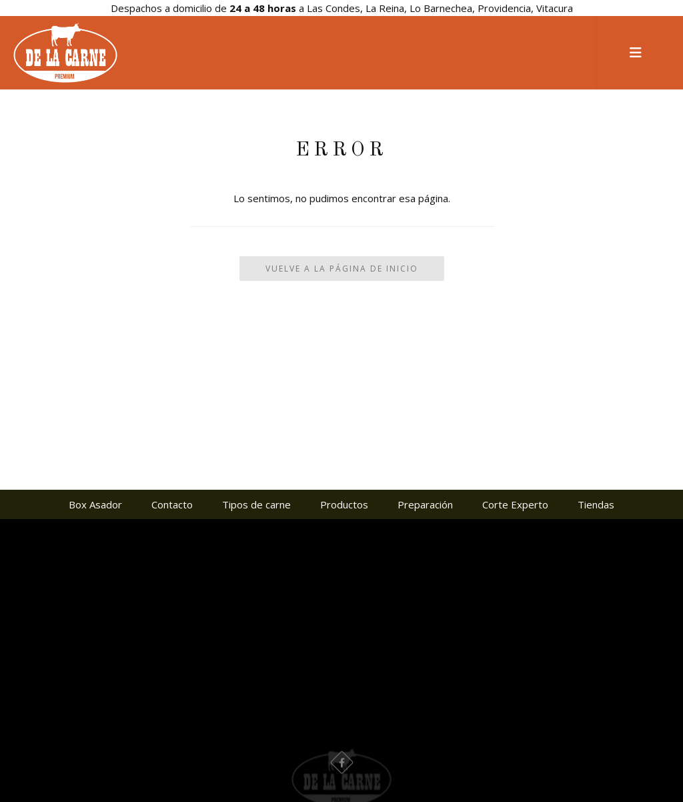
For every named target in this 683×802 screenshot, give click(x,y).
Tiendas (596, 504)
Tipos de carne (256, 504)
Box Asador (95, 504)
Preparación (425, 504)
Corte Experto (515, 504)
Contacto (172, 504)
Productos (344, 504)
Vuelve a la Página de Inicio (341, 268)
